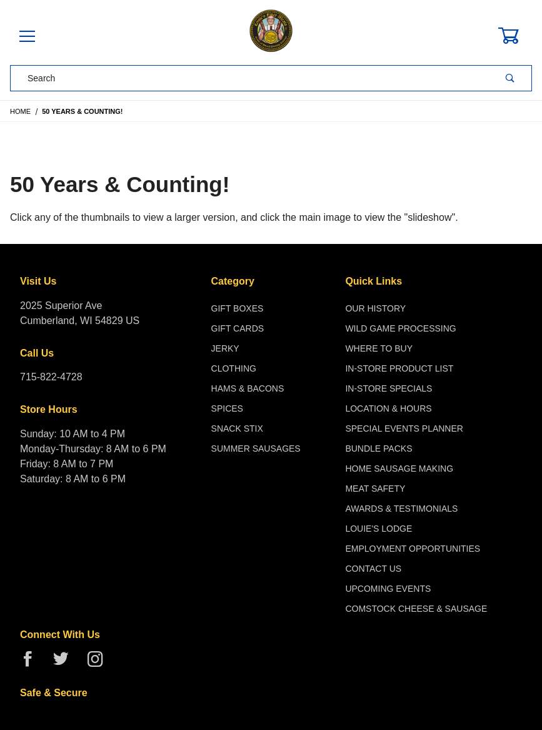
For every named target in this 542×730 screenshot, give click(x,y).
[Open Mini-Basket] (516, 36)
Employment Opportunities (412, 549)
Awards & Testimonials (401, 509)
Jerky (225, 348)
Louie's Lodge (378, 529)
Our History (375, 308)
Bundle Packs (378, 449)
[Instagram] (100, 664)
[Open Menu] (27, 37)
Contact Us (373, 569)
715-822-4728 (51, 377)
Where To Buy (379, 348)
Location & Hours (388, 408)
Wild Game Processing (400, 328)
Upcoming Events (388, 589)
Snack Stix (237, 428)
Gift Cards (237, 328)
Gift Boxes (237, 308)
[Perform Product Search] (510, 78)
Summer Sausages (256, 449)
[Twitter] (66, 664)
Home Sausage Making (399, 469)
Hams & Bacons (247, 388)
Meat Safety (375, 489)
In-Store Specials (388, 388)
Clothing (233, 368)
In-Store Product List (399, 368)
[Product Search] (250, 78)
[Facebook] (33, 664)
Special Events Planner (404, 428)
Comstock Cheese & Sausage (416, 609)
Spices (227, 408)
